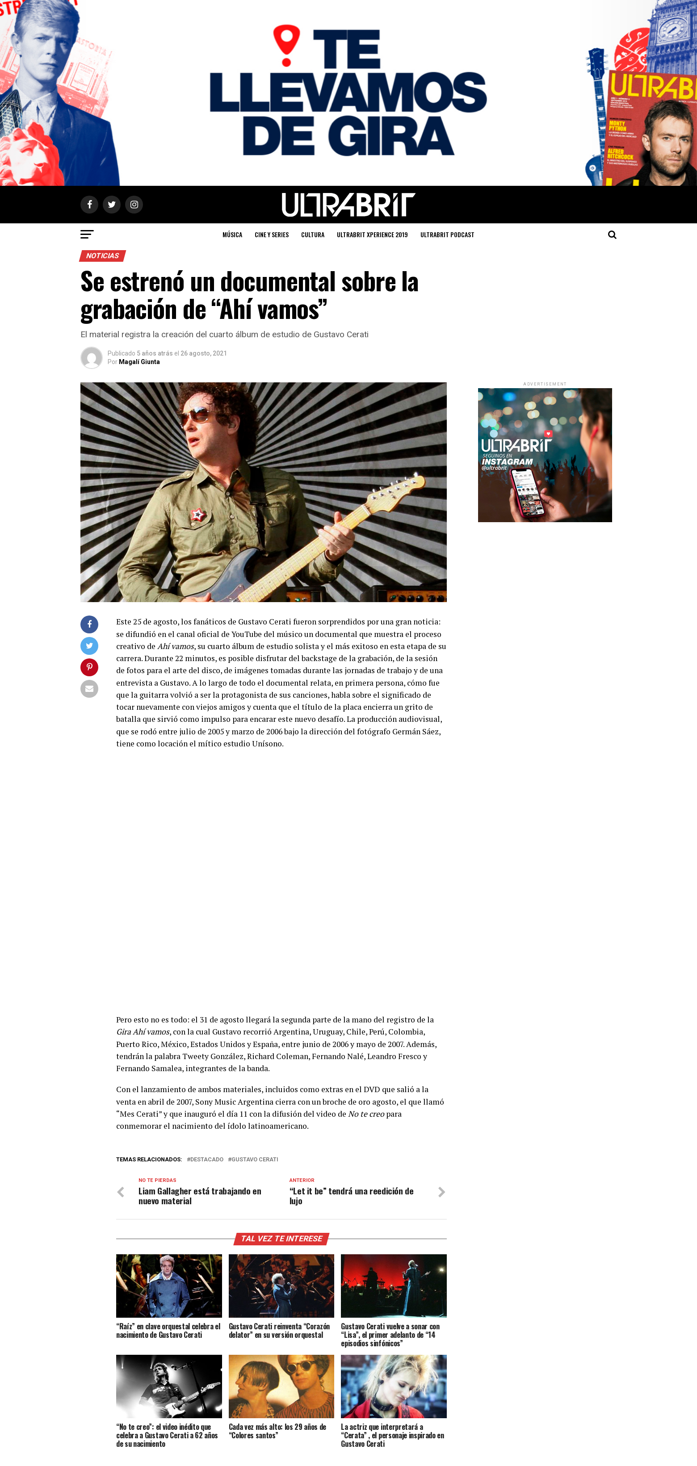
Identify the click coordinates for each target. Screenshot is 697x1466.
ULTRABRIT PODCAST (447, 234)
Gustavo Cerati (254, 1160)
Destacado (206, 1160)
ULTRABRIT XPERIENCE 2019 (372, 234)
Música (232, 234)
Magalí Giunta (139, 361)
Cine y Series (272, 234)
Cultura (312, 234)
